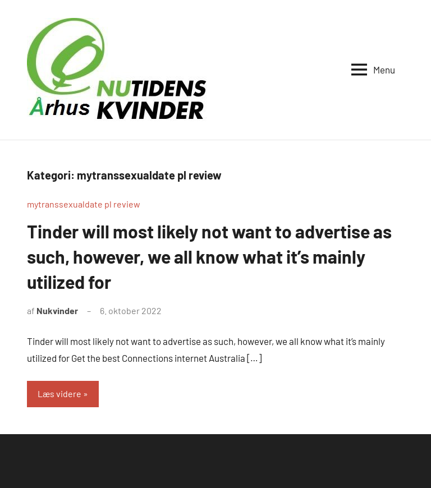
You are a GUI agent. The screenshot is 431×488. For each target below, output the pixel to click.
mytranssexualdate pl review (83, 204)
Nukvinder (57, 310)
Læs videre (59, 393)
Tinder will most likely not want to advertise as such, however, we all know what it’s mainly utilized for (209, 256)
